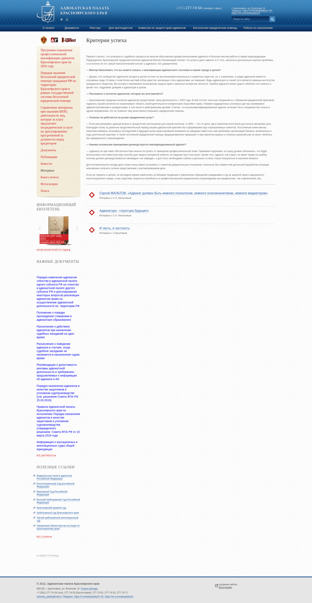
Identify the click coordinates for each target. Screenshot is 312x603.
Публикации (49, 157)
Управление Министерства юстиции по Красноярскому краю (58, 527)
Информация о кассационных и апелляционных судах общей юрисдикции (57, 445)
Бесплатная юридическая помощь (215, 27)
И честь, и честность (114, 228)
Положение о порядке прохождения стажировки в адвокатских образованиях (54, 316)
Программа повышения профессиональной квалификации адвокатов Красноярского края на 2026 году (57, 58)
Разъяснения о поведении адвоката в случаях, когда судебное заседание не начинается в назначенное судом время (58, 351)
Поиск (45, 190)
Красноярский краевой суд (51, 507)
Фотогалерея (49, 184)
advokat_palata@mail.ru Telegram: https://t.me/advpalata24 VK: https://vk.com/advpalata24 (85, 596)
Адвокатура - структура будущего (123, 210)
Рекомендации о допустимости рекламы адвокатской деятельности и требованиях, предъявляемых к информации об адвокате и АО (57, 372)
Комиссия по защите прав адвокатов (162, 27)
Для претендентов (121, 27)
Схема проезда (89, 588)
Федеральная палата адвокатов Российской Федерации (54, 477)
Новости (46, 163)
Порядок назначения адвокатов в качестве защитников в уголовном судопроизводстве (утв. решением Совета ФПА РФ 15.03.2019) (58, 393)
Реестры (95, 27)
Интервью (47, 170)
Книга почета (50, 177)
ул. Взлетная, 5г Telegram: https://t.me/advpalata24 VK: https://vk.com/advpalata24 (252, 11)
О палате (49, 27)
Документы (72, 27)
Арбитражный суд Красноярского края (58, 512)
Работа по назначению (258, 27)
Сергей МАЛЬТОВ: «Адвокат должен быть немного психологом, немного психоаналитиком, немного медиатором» (183, 193)
